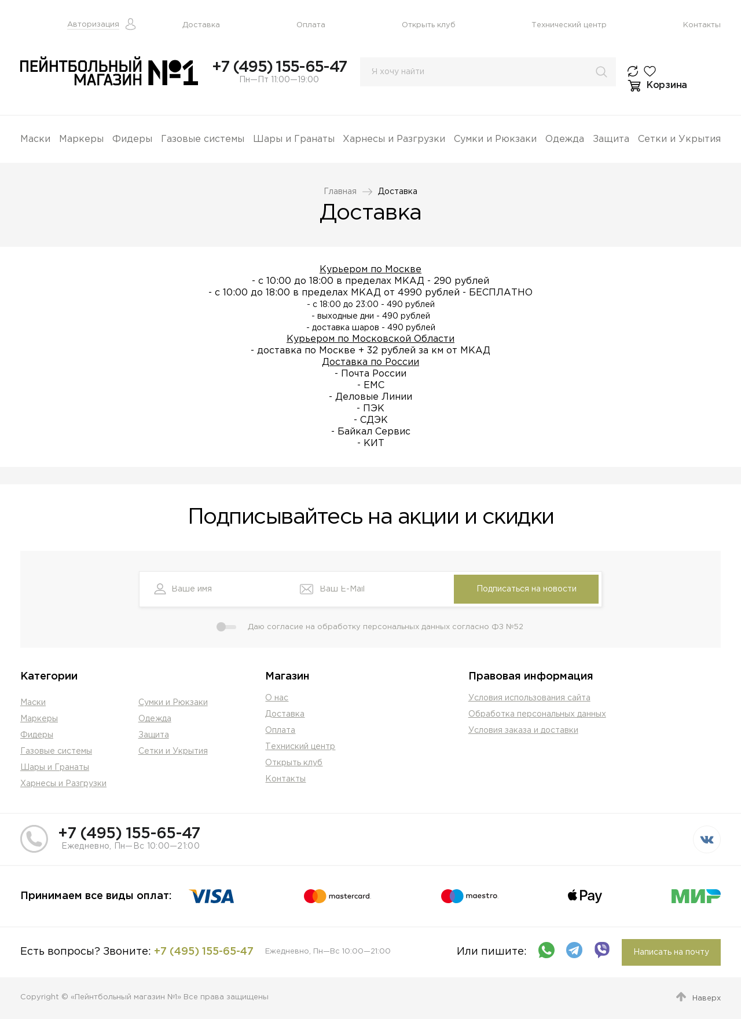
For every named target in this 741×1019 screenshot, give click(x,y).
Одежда (564, 139)
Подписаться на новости (526, 589)
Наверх (706, 998)
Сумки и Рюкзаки (495, 139)
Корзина (667, 85)
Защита (611, 139)
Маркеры (81, 139)
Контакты (702, 25)
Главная (340, 191)
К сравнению (636, 71)
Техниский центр (300, 746)
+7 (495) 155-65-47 (279, 67)
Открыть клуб (429, 25)
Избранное (653, 71)
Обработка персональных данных (537, 714)
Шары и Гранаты (294, 139)
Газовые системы (202, 139)
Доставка (201, 25)
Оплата (310, 25)
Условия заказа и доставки (523, 730)
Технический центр (569, 25)
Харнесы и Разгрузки (394, 139)
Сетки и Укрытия (679, 139)
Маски (35, 139)
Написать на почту (671, 952)
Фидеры (132, 139)
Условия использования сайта (529, 698)
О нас (276, 698)
